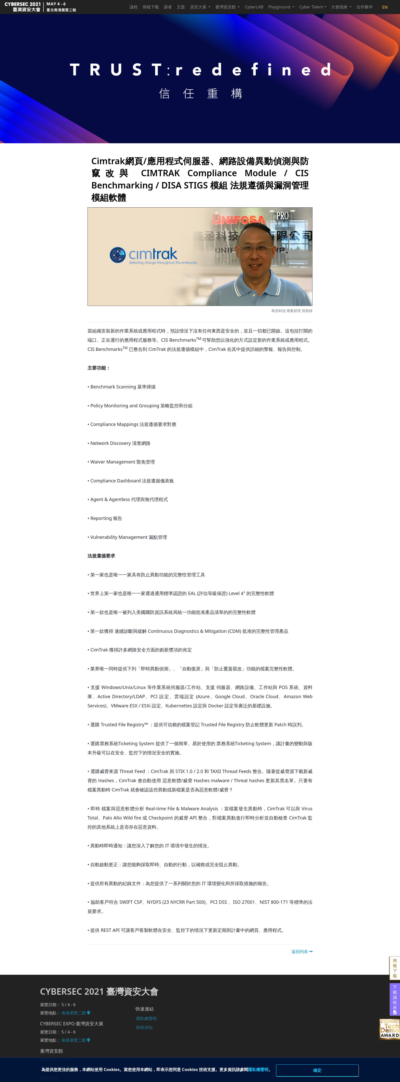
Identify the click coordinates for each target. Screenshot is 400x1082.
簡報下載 (395, 968)
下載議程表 (395, 999)
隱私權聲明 (287, 1069)
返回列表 (302, 951)
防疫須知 (144, 1026)
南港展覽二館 (75, 1013)
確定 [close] (317, 1070)
